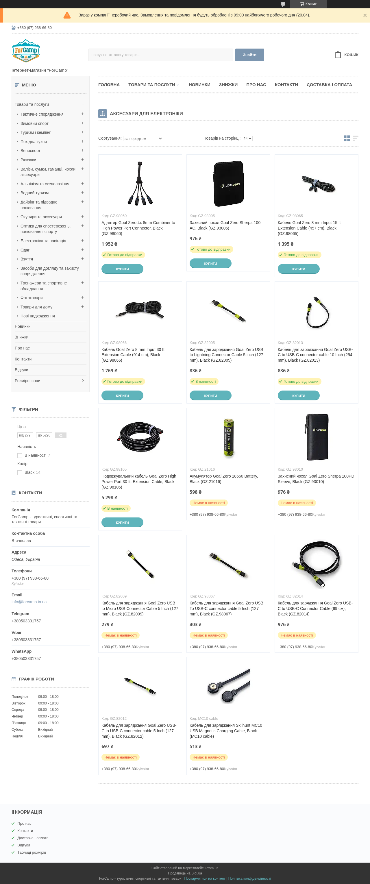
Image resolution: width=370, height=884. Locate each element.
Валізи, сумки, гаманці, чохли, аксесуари (49, 172)
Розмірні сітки (27, 380)
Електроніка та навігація (43, 240)
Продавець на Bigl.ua (185, 873)
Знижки (21, 337)
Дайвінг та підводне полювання (39, 205)
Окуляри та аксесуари (41, 216)
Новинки (23, 326)
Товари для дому (36, 307)
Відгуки (21, 369)
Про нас (22, 348)
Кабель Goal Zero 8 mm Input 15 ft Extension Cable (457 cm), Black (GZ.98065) (309, 228)
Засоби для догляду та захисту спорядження (50, 271)
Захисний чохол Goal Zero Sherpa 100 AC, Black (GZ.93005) (225, 225)
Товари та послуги (32, 104)
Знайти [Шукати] (249, 55)
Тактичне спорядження (42, 114)
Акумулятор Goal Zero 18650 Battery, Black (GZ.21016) (224, 479)
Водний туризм (35, 193)
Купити (122, 269)
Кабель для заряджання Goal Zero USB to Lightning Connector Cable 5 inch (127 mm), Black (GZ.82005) (226, 355)
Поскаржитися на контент (204, 878)
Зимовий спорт (35, 123)
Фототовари (32, 297)
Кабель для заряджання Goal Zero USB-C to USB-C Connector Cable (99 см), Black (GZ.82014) (315, 608)
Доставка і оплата (329, 84)
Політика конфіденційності (249, 878)
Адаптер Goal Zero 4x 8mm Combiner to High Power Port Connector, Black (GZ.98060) (138, 228)
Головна (109, 84)
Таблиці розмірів (31, 852)
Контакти (23, 359)
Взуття (27, 259)
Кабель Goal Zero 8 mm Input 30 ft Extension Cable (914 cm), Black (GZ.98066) (132, 355)
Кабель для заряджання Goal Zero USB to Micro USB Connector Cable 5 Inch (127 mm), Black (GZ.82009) (139, 608)
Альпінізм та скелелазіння (45, 184)
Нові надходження (38, 316)
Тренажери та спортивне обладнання (44, 286)
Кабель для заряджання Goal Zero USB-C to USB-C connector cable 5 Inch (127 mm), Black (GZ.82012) (139, 731)
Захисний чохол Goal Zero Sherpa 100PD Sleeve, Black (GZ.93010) (316, 479)
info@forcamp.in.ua (29, 602)
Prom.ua (212, 868)
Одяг (25, 250)
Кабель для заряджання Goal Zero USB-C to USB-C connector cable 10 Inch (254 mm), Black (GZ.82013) (315, 355)
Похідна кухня (34, 141)
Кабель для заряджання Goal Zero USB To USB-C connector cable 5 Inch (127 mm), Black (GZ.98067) (226, 608)
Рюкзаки (28, 160)
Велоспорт (30, 150)
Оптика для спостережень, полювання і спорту (46, 229)
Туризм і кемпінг (36, 132)
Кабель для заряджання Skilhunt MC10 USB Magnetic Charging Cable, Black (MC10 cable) (226, 731)
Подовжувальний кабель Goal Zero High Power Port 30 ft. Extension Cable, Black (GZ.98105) (138, 481)
